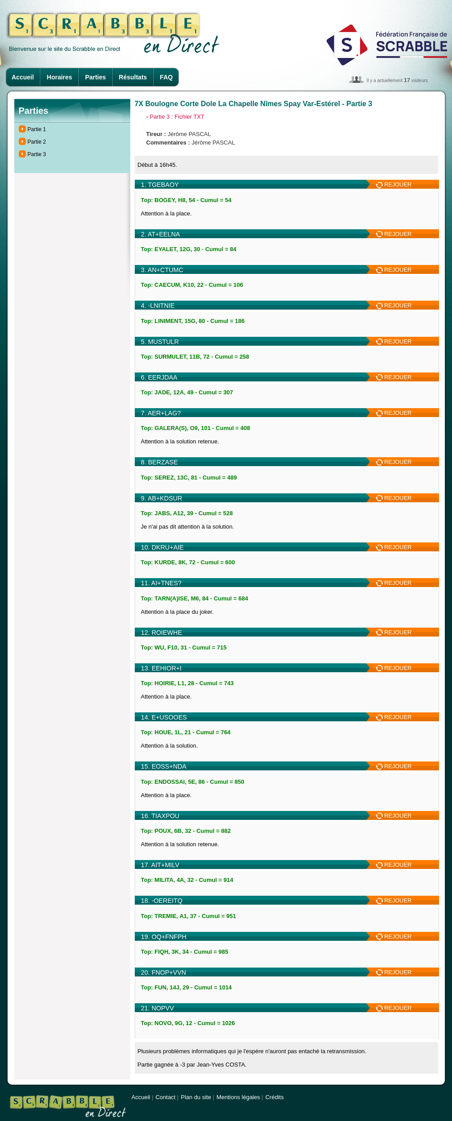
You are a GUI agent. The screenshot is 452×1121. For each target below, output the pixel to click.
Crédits (274, 1097)
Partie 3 (37, 154)
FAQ (166, 77)
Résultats (133, 77)
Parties (95, 77)
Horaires (59, 77)
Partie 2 (37, 142)
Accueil (23, 77)
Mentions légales (238, 1097)
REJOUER (394, 184)
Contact (165, 1097)
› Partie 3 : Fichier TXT (175, 116)
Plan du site (196, 1097)
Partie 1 (37, 129)
